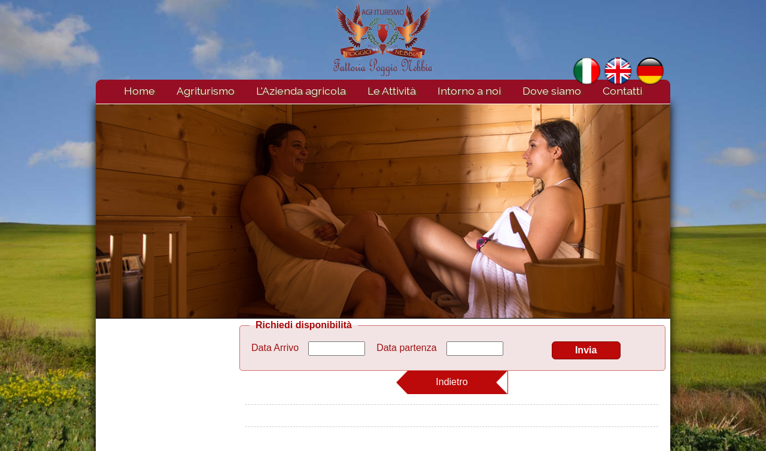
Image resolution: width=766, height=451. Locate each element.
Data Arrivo (275, 348)
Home (139, 90)
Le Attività (391, 90)
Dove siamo (551, 90)
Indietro (451, 382)
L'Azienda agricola (301, 90)
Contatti (622, 90)
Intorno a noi (469, 90)
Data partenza (406, 348)
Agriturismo (206, 90)
